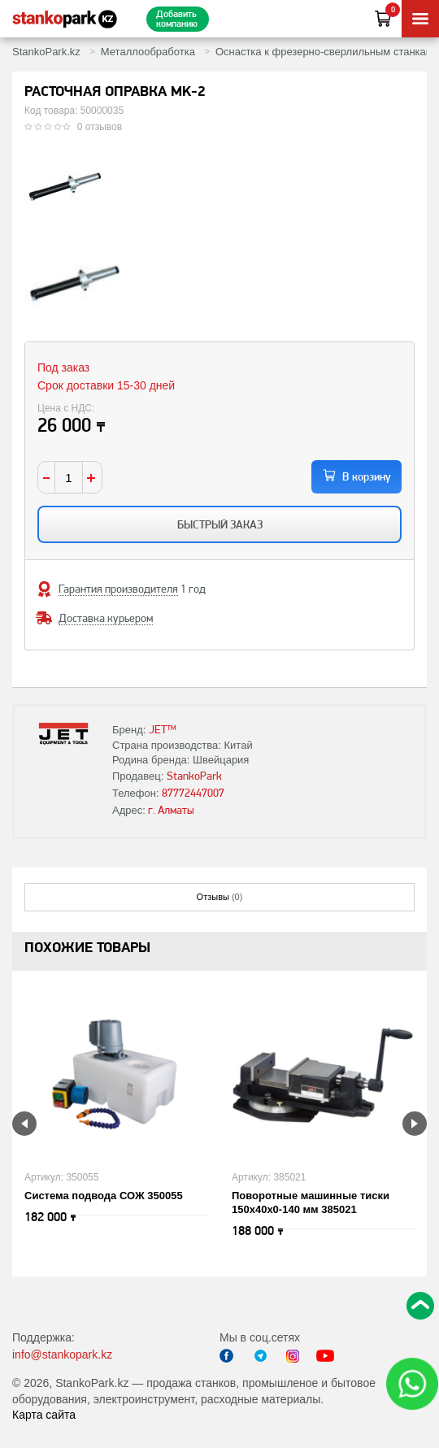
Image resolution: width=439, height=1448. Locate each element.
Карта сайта (44, 1414)
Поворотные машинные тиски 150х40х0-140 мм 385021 (310, 1202)
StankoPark (194, 775)
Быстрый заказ (220, 524)
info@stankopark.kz (62, 1354)
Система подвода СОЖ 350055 (103, 1195)
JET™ (162, 729)
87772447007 (193, 792)
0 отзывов (99, 127)
